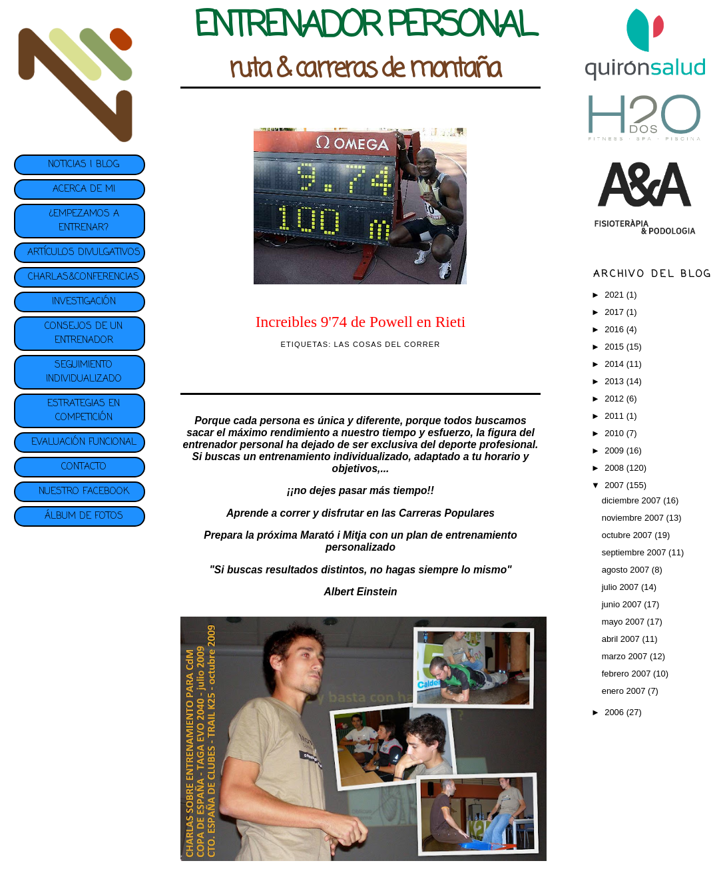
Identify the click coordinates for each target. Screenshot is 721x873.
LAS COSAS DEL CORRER (387, 344)
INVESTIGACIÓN (84, 302)
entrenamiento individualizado (333, 456)
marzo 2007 (626, 656)
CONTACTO (84, 467)
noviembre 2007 (634, 518)
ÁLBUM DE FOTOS (84, 516)
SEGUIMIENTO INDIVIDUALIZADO (84, 372)
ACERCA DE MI (84, 189)
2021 (615, 295)
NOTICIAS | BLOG (83, 165)
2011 (615, 416)
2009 (615, 450)
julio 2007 (621, 587)
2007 (615, 485)
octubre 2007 (628, 535)
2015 (615, 347)
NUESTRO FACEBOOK (84, 492)
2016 (615, 329)
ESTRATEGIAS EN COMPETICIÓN (83, 411)
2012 (615, 399)
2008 (615, 468)
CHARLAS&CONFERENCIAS (83, 277)
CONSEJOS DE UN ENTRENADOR (83, 334)
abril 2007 (622, 639)
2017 (615, 312)
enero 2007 (625, 691)
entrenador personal (233, 444)
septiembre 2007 (635, 552)
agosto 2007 (627, 570)
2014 (615, 364)
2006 (615, 712)
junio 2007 (623, 604)
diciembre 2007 (633, 500)
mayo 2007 (624, 622)
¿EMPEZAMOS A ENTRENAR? (84, 221)
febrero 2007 (627, 674)
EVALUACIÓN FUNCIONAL (83, 442)
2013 (615, 381)
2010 (615, 433)
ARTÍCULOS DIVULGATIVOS (83, 253)
